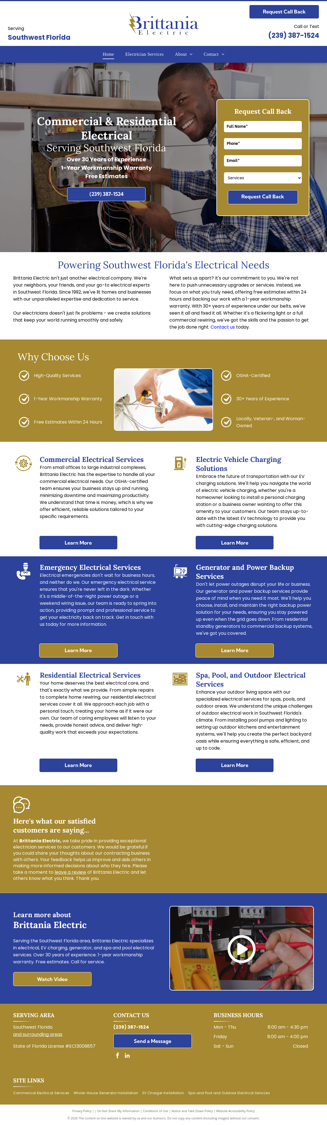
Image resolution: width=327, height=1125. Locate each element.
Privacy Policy (82, 1111)
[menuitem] (108, 54)
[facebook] (117, 1056)
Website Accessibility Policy (235, 1111)
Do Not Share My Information (118, 1111)
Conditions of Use (155, 1111)
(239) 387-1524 (293, 35)
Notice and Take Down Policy (192, 1111)
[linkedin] (127, 1056)
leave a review (70, 872)
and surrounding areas (37, 1034)
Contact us (223, 327)
